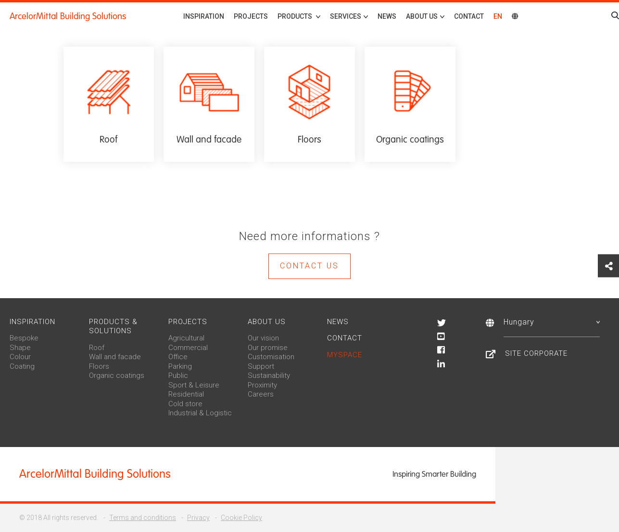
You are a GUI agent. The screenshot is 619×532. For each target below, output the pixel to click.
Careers (261, 394)
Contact (469, 16)
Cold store (185, 403)
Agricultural (186, 338)
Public (178, 375)
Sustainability (269, 375)
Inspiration (203, 16)
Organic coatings (116, 375)
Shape (20, 347)
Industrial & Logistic (200, 413)
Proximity (262, 385)
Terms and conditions (142, 517)
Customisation (271, 356)
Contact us (309, 265)
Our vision (263, 338)
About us (267, 321)
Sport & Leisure (193, 385)
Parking (180, 366)
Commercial (188, 347)
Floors (99, 366)
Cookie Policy (241, 517)
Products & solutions (113, 326)
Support (261, 366)
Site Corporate (536, 353)
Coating (22, 366)
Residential (186, 394)
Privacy (198, 517)
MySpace (344, 355)
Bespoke (24, 338)
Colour (20, 356)
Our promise (268, 347)
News (387, 16)
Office (178, 356)
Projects (251, 16)
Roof (96, 347)
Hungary (552, 321)
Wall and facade (115, 356)
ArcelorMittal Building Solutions (68, 16)
